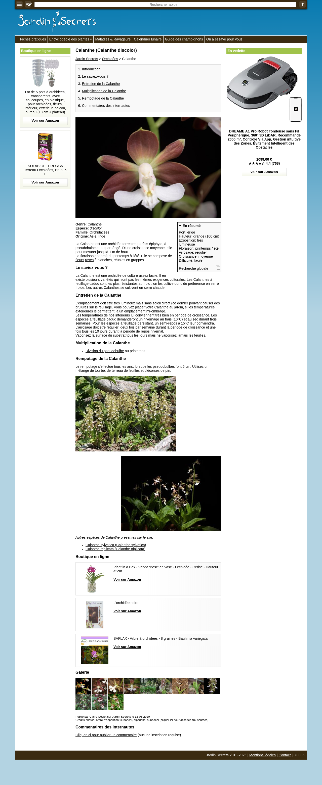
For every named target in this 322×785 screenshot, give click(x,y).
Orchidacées (99, 232)
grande (199, 236)
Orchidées (110, 59)
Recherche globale (193, 268)
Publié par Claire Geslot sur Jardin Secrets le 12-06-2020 (112, 716)
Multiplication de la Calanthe (104, 91)
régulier (201, 252)
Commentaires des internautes (106, 106)
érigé (191, 232)
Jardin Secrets (86, 59)
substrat (119, 335)
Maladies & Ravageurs (113, 39)
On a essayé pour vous (224, 39)
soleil (157, 303)
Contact (285, 755)
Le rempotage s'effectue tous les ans (104, 366)
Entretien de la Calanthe (101, 84)
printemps (203, 248)
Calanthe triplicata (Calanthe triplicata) (115, 549)
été (216, 248)
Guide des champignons (184, 39)
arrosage (85, 327)
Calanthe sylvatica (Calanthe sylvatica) (116, 545)
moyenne (205, 256)
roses (89, 260)
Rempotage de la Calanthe (103, 98)
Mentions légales (262, 755)
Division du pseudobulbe (105, 351)
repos (172, 323)
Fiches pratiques (33, 39)
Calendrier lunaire (148, 39)
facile (198, 260)
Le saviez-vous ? (95, 76)
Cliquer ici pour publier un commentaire (106, 735)
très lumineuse (191, 242)
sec (195, 319)
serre (215, 284)
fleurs (79, 260)
